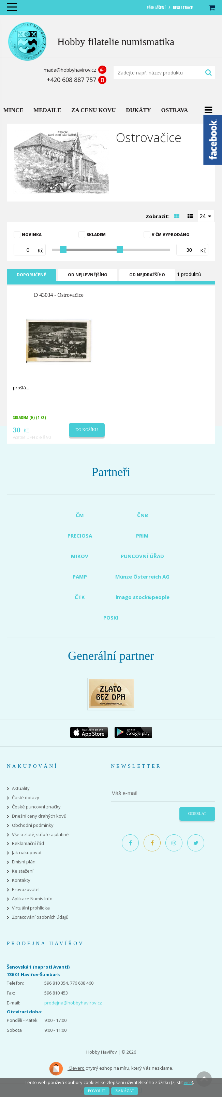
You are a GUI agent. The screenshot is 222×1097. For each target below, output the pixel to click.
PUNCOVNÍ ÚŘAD (142, 556)
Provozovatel (26, 889)
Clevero (67, 1068)
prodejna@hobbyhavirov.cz (73, 1003)
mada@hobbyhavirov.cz (70, 70)
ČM (80, 515)
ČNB (142, 515)
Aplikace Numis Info (32, 898)
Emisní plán (23, 861)
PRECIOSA (80, 535)
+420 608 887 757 (71, 79)
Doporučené (31, 275)
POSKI (111, 617)
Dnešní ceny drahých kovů (39, 816)
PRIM (142, 535)
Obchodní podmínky (33, 825)
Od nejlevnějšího (87, 275)
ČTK (80, 597)
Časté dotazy (25, 797)
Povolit (96, 1090)
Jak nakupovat (27, 852)
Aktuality (21, 788)
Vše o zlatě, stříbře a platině (40, 834)
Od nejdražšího (147, 275)
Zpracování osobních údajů (40, 917)
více (188, 1082)
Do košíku (86, 429)
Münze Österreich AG (142, 576)
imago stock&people (142, 597)
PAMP (80, 576)
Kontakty (21, 880)
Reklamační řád (28, 843)
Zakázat (124, 1090)
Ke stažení (22, 871)
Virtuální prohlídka (31, 908)
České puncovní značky (36, 806)
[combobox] (206, 216)
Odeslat (197, 813)
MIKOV (79, 556)
